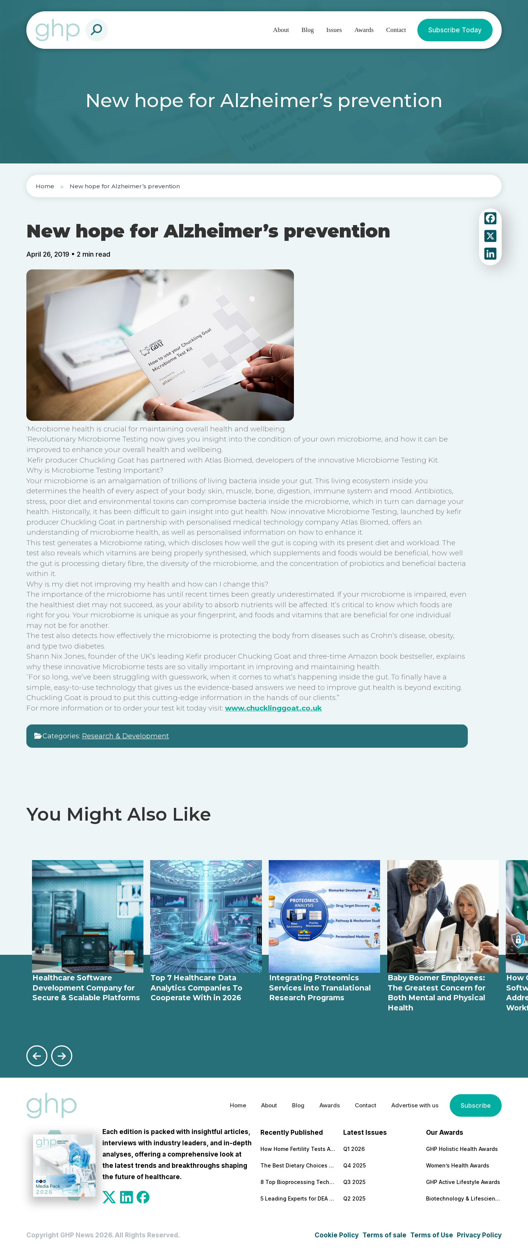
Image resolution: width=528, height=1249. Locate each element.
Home (45, 186)
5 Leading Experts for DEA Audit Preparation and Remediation (298, 1196)
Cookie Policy (337, 1233)
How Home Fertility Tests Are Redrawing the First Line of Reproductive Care (298, 1146)
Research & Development (125, 736)
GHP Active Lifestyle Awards (463, 1179)
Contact (396, 29)
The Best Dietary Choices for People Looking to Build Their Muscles (298, 1163)
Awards (364, 29)
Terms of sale (384, 1233)
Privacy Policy (479, 1233)
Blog (307, 29)
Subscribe (475, 1103)
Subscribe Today (455, 30)
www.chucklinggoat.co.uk (273, 708)
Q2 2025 (354, 1196)
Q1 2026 (354, 1146)
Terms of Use (431, 1233)
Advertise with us (410, 1103)
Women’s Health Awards (457, 1163)
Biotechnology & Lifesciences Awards (463, 1196)
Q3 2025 (354, 1179)
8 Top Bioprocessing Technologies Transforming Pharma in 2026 (298, 1179)
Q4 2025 (354, 1163)
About (281, 29)
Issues (334, 29)
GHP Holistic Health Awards (462, 1146)
